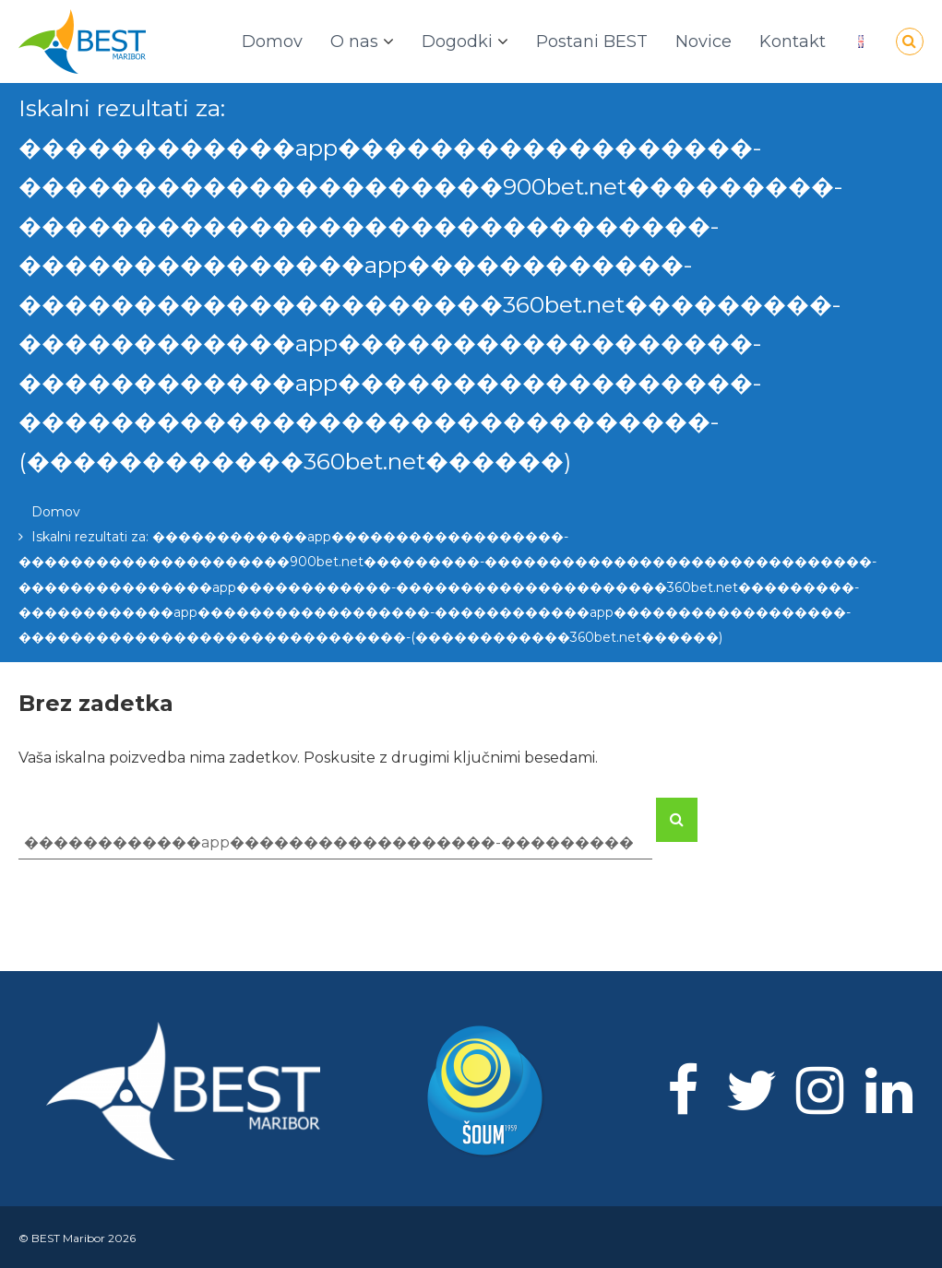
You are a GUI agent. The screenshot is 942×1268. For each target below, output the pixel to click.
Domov (272, 41)
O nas (354, 41)
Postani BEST (592, 41)
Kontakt (792, 41)
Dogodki (457, 41)
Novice (703, 41)
